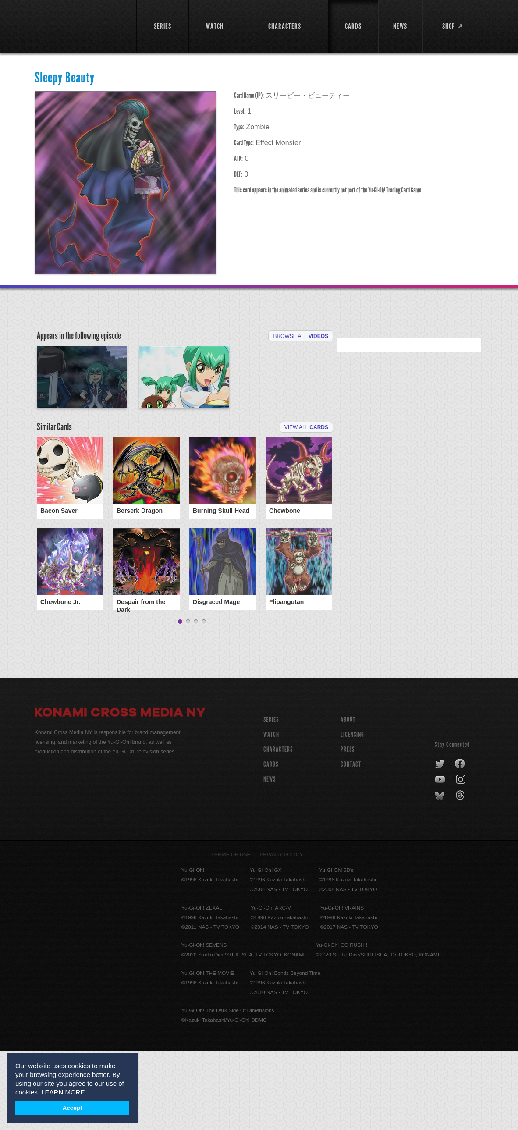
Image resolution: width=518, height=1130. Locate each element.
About (348, 798)
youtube (440, 858)
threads (461, 874)
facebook (460, 843)
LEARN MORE (63, 1092)
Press (348, 828)
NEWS (269, 858)
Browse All (300, 336)
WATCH (271, 813)
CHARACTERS (278, 828)
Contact (351, 843)
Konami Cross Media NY (120, 792)
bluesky (440, 874)
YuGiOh (80, 25)
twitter (440, 843)
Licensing (352, 813)
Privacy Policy (281, 934)
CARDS (270, 843)
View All (306, 493)
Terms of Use (231, 934)
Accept (72, 1108)
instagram (461, 858)
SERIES (271, 798)
